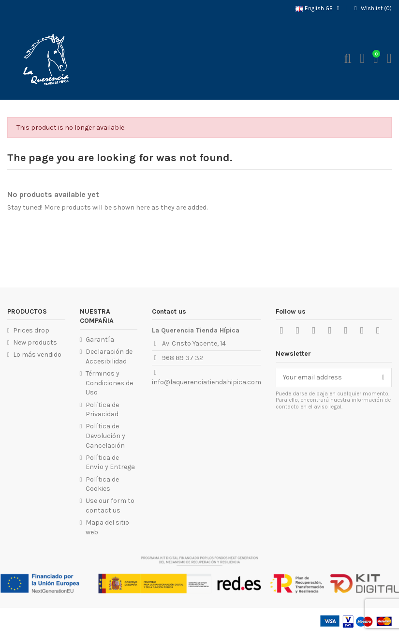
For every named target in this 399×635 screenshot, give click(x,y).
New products (35, 342)
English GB (318, 8)
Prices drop (31, 330)
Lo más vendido (37, 354)
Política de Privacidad (102, 410)
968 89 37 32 (182, 358)
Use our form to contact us (110, 505)
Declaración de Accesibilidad (109, 356)
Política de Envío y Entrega (110, 462)
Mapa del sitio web (107, 527)
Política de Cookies (102, 484)
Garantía (100, 339)
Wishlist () (372, 8)
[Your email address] (325, 377)
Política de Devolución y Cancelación (105, 435)
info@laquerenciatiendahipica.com (206, 382)
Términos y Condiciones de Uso (109, 382)
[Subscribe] (383, 377)
